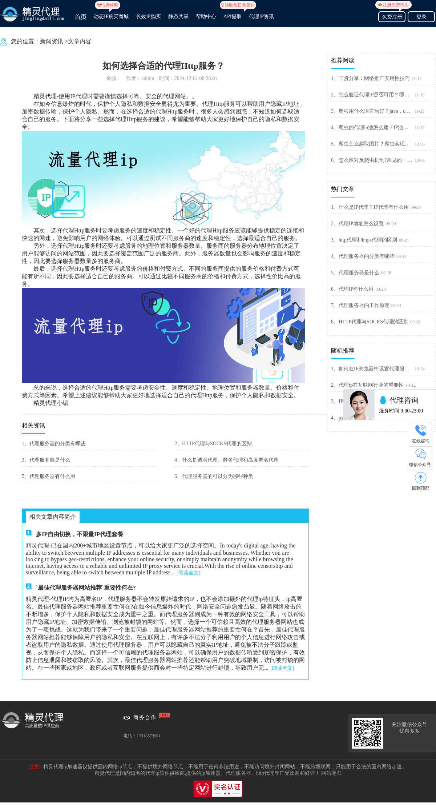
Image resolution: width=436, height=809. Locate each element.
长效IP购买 (148, 16)
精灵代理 (45, 96)
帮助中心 (206, 16)
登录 (421, 17)
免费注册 (392, 16)
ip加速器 (211, 773)
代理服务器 (238, 773)
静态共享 (178, 16)
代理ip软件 (157, 773)
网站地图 (331, 773)
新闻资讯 (51, 41)
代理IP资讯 (261, 16)
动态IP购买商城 (111, 13)
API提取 (232, 13)
